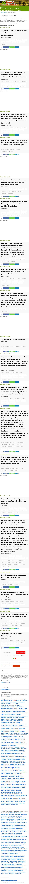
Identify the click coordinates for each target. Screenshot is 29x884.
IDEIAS (18, 751)
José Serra (18, 848)
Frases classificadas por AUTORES (10, 10)
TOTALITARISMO (19, 372)
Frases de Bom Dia (5, 880)
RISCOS (2, 789)
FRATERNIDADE (18, 744)
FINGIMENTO (4, 603)
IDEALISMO (4, 379)
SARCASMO (19, 789)
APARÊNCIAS (17, 127)
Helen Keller (9, 839)
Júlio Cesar (3, 850)
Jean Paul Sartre (4, 845)
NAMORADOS (8, 767)
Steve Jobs (20, 870)
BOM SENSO (11, 709)
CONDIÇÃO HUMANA (10, 714)
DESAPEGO (21, 725)
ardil (8, 285)
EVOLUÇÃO (22, 737)
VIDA (24, 801)
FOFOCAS (3, 744)
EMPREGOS (22, 731)
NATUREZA (17, 767)
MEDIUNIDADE (19, 762)
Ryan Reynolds (4, 466)
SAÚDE (8, 790)
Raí (9, 865)
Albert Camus (17, 814)
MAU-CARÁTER (14, 560)
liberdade (3, 261)
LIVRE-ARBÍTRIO (4, 761)
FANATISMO (16, 564)
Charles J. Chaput (5, 276)
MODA (16, 764)
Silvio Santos (10, 870)
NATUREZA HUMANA (12, 645)
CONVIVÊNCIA (15, 717)
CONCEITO (3, 714)
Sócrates (16, 870)
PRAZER (11, 779)
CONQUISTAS (11, 716)
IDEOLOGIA (16, 512)
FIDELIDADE (3, 742)
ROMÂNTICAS (8, 789)
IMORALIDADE (14, 280)
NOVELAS (18, 768)
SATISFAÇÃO (3, 790)
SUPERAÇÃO (21, 796)
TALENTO (3, 798)
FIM (20, 742)
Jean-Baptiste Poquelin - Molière (14, 845)
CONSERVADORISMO (10, 215)
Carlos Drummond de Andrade (13, 823)
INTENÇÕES (12, 621)
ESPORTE (11, 736)
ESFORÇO (26, 733)
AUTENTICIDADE (12, 442)
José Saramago (12, 848)
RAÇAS (6, 784)
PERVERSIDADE (7, 560)
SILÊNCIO (20, 793)
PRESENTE (3, 781)
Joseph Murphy (24, 848)
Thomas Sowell (4, 208)
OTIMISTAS (24, 772)
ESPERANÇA (12, 346)
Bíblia (25, 822)
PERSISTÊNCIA (12, 776)
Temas (5, 12)
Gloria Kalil (3, 837)
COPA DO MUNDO (22, 709)
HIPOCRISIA (24, 127)
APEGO (2, 702)
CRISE (14, 722)
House (6, 842)
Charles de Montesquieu (6, 825)
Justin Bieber (9, 850)
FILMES (12, 742)
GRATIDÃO (3, 748)
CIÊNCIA (3, 713)
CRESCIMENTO (9, 720)
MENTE (2, 764)
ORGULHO (11, 772)
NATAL (13, 767)
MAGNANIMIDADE (19, 621)
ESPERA (3, 734)
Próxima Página (21, 652)
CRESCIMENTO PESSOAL (18, 720)
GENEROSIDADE (5, 623)
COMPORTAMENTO (14, 625)
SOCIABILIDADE (11, 795)
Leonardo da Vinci (4, 851)
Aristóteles (3, 819)
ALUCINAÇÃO (10, 379)
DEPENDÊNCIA (15, 725)
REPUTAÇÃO (3, 787)
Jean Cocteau (14, 844)
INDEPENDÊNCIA (19, 753)
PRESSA (12, 781)
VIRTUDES (8, 803)
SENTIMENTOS (19, 792)
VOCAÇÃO (8, 804)
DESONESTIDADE (5, 403)
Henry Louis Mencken (5, 841)
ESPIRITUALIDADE (5, 736)
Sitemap (16, 882)
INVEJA (3, 42)
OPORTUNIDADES (5, 772)
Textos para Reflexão (5, 689)
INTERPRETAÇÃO (4, 756)
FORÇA (7, 744)
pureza (8, 261)
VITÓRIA (16, 803)
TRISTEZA (19, 800)
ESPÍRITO (16, 736)
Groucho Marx (9, 837)
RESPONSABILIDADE (16, 787)
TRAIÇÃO (3, 285)
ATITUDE (3, 703)
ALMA (2, 700)
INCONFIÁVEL (12, 403)
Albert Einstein (24, 814)
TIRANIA (11, 398)
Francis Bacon (19, 833)
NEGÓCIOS (12, 768)
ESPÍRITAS (18, 734)
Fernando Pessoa (23, 831)
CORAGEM (21, 717)
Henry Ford (24, 839)
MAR (7, 762)
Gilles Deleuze (24, 836)
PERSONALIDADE (19, 776)
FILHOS (8, 742)
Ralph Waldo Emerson (15, 865)
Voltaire (8, 872)
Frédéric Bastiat (4, 79)
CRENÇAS (3, 720)
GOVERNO (17, 747)
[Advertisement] (15, 58)
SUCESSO (16, 796)
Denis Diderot (24, 827)
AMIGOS (6, 700)
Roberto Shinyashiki (18, 867)
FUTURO (3, 745)
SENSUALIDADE (11, 792)
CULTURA (13, 723)
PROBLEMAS (22, 781)
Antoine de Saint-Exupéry (6, 817)
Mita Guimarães (4, 396)
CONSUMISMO (25, 716)
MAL (10, 189)
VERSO (16, 801)
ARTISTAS (17, 702)
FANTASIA (9, 132)
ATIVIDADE (7, 703)
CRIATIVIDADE (9, 722)
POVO (7, 779)
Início (1, 7)
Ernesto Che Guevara (5, 831)
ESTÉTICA (21, 736)
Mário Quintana (21, 856)
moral (24, 309)
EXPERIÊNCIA (17, 739)
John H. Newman (4, 186)
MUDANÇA (9, 765)
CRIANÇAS (3, 722)
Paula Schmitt (4, 306)
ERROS (15, 733)
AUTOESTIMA (17, 705)
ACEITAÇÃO (3, 699)
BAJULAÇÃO (16, 584)
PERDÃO (19, 775)
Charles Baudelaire (5, 256)
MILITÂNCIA (4, 512)
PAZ (9, 775)
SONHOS (7, 796)
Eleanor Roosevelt (4, 830)
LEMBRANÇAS (4, 759)
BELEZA (2, 709)
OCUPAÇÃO (21, 770)
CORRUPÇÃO (20, 719)
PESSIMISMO (4, 645)
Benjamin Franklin (12, 822)
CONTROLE (9, 283)
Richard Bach (4, 867)
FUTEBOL (24, 744)
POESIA (11, 582)
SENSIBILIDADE (4, 792)
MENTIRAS (12, 764)
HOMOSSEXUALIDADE (14, 750)
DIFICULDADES (24, 727)
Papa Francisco (17, 862)
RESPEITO (9, 787)
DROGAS (3, 730)
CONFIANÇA (18, 714)
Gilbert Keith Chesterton (15, 836)
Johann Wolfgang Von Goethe (18, 847)
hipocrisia (11, 259)
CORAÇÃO (3, 719)
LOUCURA (15, 761)
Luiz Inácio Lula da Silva (13, 853)
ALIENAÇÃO (23, 699)
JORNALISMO (4, 448)
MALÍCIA (3, 566)
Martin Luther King (19, 858)
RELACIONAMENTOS (5, 625)
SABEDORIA (14, 789)
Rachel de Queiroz (4, 865)
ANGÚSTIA (16, 582)
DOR (12, 728)
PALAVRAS (17, 773)
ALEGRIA (18, 699)
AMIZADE (10, 700)
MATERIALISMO (12, 762)
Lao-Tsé (20, 850)
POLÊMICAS (18, 215)
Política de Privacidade (21, 882)
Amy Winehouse (19, 816)
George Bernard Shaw (5, 836)
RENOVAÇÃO (23, 786)
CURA (17, 723)
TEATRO (7, 798)
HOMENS (7, 750)
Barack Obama (22, 820)
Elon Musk (3, 125)
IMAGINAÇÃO (8, 753)
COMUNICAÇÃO (24, 713)
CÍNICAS (9, 642)
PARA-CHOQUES (4, 775)
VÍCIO (17, 804)
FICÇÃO (25, 374)
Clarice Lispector (7, 827)
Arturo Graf (18, 819)
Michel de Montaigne (12, 859)
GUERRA (8, 748)
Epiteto (24, 830)
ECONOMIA (12, 730)
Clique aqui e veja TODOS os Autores (15, 812)
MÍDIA (11, 374)
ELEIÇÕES (17, 731)
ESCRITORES (20, 733)
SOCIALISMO (24, 81)
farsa (20, 309)
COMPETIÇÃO (14, 42)
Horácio (2, 842)
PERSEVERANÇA (4, 776)
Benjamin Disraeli (4, 822)
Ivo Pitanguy (23, 842)
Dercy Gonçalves (4, 828)
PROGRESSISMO (5, 83)
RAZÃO (2, 784)
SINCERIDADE (4, 444)
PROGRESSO (4, 782)
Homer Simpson (14, 841)
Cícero (2, 827)
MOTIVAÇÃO (3, 765)
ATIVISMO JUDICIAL (16, 81)
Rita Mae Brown (10, 867)
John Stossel (4, 505)
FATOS (21, 374)
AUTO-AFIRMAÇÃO (5, 706)
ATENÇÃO (22, 702)
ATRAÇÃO (17, 703)
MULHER (14, 765)
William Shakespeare (21, 872)
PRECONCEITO (23, 510)
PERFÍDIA (20, 562)
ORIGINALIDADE (20, 442)
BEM (26, 189)
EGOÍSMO (12, 731)
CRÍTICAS (18, 722)
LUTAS (18, 761)
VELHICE (8, 801)
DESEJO (3, 727)
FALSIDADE (12, 83)
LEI (10, 81)
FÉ (8, 745)
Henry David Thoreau (17, 839)
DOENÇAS (8, 728)
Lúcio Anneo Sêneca (18, 851)
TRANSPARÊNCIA (19, 444)
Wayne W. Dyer (13, 872)
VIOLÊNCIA (3, 803)
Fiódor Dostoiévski (5, 833)
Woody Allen (11, 873)
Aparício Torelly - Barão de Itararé (19, 817)
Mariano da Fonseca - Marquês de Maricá (9, 856)
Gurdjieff (14, 837)
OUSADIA (3, 773)
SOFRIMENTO (24, 795)
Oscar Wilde (10, 862)
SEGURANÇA (18, 790)
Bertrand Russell (20, 822)
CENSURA (3, 191)
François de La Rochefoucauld (7, 834)
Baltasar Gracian (4, 344)
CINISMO (11, 640)
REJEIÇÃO (10, 584)
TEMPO (11, 798)
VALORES (3, 801)
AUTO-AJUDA (12, 706)
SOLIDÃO (3, 796)
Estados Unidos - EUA (15, 737)
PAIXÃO (12, 773)
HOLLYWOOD (24, 748)
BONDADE (11, 127)
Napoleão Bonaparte (5, 861)
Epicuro (20, 830)
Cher (13, 825)
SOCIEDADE (17, 795)
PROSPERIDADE (10, 782)
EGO (2, 731)
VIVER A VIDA (21, 803)
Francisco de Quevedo (5, 618)
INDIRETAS (16, 603)
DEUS (19, 727)
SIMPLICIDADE (4, 795)
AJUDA (8, 699)
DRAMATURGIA (22, 728)
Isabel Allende (11, 842)
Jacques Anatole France (6, 844)
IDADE (6, 751)
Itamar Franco (17, 842)
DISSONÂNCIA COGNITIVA (19, 558)
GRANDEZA (22, 747)
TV (22, 800)
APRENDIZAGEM (8, 702)
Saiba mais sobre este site (5, 682)
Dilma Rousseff (12, 828)
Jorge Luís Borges (5, 848)
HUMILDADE (21, 750)
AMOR (21, 601)
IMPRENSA (16, 374)
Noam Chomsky (4, 862)
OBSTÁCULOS (4, 770)
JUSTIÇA (3, 758)
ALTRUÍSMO (17, 640)
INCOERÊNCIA (21, 42)
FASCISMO (4, 562)
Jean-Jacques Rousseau (6, 847)
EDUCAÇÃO (17, 730)
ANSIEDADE (18, 700)
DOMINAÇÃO (21, 280)
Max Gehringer (4, 859)
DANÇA (24, 723)
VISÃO (12, 803)
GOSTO (2, 747)
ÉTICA (8, 737)
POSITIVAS (3, 779)
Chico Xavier (22, 825)
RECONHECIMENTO (21, 784)
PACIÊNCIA (8, 773)
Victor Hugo (3, 872)
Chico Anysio (17, 825)
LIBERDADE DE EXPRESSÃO (17, 283)
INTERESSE (15, 754)
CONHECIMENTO (4, 716)
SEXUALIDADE (15, 793)
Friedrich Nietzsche (18, 834)
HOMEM (2, 750)
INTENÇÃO (11, 558)
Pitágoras (9, 864)
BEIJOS (25, 708)
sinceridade (13, 261)
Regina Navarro (24, 865)
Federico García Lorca (14, 831)
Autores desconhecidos (6, 37)
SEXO (9, 793)
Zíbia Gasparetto (18, 873)
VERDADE (18, 346)
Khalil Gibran (15, 850)
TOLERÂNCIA (21, 189)
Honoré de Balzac (21, 841)
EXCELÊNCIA (4, 739)
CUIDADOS (3, 723)
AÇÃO (12, 708)
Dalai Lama (18, 827)
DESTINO (16, 727)
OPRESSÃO (20, 191)
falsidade (16, 259)
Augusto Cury (23, 819)
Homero (3, 147)
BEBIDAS (21, 708)
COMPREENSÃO (17, 713)
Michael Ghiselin (4, 638)
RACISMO (23, 782)
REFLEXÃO (3, 786)
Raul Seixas (3, 579)
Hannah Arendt (4, 370)
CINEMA (19, 711)
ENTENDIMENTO (4, 733)
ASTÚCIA (8, 280)
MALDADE (15, 189)
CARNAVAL (3, 711)
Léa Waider (24, 850)
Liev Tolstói (11, 851)
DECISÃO (3, 725)
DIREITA (3, 215)
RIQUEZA (23, 787)
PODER (8, 191)
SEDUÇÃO (13, 790)
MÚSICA (2, 767)
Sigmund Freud (4, 870)
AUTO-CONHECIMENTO (6, 708)
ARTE (13, 702)
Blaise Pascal (4, 823)
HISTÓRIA (18, 748)
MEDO (24, 762)
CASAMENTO (14, 711)
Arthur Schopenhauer (10, 819)
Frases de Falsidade (8, 15)
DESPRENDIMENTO (9, 727)
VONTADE (13, 804)
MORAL (19, 764)
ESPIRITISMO (24, 734)
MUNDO (23, 765)
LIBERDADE (10, 759)
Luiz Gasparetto (4, 853)
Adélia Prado (11, 814)
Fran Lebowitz (12, 833)
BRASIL (16, 709)
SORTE (11, 796)
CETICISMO (10, 512)
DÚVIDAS (7, 730)
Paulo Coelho (3, 864)
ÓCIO (14, 770)
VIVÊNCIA (3, 804)
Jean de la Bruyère (21, 844)
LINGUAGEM (16, 759)
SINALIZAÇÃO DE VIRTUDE (20, 83)
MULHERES (8, 42)
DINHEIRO (3, 728)
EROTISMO (11, 733)
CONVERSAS (9, 717)
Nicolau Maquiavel (21, 861)
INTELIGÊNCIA (9, 754)
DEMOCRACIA (8, 725)
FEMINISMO (4, 44)
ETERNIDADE (4, 737)
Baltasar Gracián (14, 820)
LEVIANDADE (23, 623)
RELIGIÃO (18, 786)
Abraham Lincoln (4, 814)
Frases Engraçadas (13, 880)
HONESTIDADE (11, 444)
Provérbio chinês (18, 864)
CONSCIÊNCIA (18, 716)
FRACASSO (12, 744)
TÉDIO (25, 800)
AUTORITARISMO (5, 374)
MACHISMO (3, 762)
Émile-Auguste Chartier (14, 830)
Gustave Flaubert (20, 837)
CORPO (12, 719)
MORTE (23, 764)
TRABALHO (9, 800)
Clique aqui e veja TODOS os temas (7, 696)
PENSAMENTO (14, 775)
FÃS (6, 745)
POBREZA (9, 778)
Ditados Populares (19, 828)
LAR (12, 758)
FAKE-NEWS (12, 372)
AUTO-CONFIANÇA (20, 706)
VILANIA (9, 562)
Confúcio (14, 827)
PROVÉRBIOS (17, 782)
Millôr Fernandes (20, 859)
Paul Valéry (23, 862)
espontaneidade (22, 259)
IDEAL (9, 751)
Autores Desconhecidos (6, 553)
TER (19, 798)
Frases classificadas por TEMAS (9, 8)
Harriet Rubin (3, 839)
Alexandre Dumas (11, 816)
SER (2, 793)
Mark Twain (12, 858)
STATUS (22, 446)
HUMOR (2, 751)
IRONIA (24, 756)
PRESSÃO (17, 781)
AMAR (17, 601)
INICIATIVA (3, 754)
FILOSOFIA (17, 742)
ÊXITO (12, 739)
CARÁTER (8, 711)
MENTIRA (11, 151)
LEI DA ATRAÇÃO (21, 758)
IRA (19, 756)
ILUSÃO (15, 132)
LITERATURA (22, 759)
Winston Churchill (4, 873)
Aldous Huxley (4, 816)
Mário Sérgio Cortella (5, 858)
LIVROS (10, 761)
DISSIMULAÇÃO (4, 151)
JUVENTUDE (8, 758)
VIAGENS (21, 801)
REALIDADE (4, 132)
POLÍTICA (21, 625)
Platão (13, 864)
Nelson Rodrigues (5, 439)
